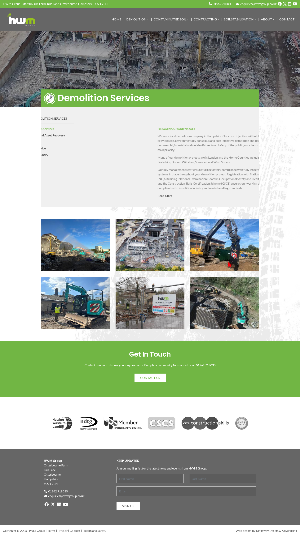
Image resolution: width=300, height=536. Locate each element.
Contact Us (150, 377)
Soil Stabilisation (239, 19)
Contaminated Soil (170, 19)
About (266, 19)
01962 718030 (220, 4)
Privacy (63, 530)
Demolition (136, 19)
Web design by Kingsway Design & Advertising (266, 530)
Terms (51, 530)
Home (116, 19)
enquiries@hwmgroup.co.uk (64, 496)
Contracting (205, 19)
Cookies (75, 530)
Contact (287, 19)
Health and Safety (94, 530)
